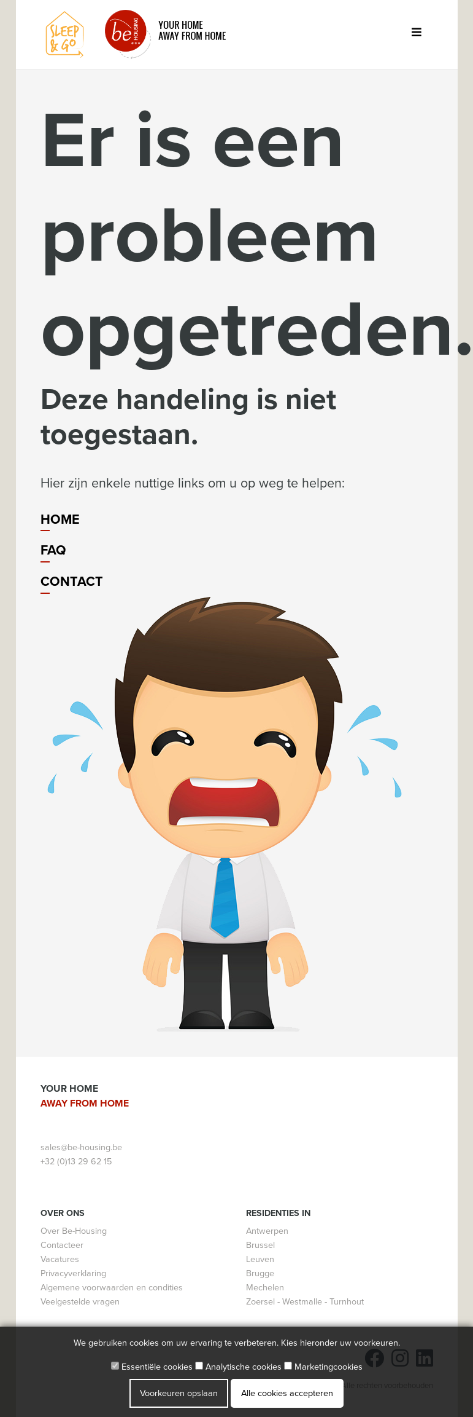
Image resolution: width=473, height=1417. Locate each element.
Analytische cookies (238, 1367)
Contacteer (61, 1245)
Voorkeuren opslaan (179, 1393)
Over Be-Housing (73, 1231)
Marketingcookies (323, 1367)
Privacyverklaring (73, 1273)
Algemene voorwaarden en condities (111, 1287)
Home (60, 519)
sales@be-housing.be (81, 1147)
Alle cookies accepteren (287, 1393)
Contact (71, 582)
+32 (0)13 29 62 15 (76, 1161)
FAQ (53, 550)
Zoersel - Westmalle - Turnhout (305, 1302)
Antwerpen (267, 1231)
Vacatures (59, 1259)
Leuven (260, 1259)
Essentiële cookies (152, 1367)
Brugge (260, 1273)
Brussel (260, 1245)
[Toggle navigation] (417, 34)
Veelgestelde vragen (80, 1302)
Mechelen (265, 1287)
